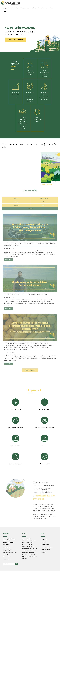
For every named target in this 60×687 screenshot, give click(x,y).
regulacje (16, 205)
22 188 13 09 (7, 550)
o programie (5, 8)
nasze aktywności (50, 8)
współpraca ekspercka (37, 8)
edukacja (16, 202)
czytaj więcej (8, 259)
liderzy (44, 205)
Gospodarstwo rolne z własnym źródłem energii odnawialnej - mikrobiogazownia (30, 244)
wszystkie (30, 208)
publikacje (44, 202)
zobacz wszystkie (30, 370)
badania (16, 198)
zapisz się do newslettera (15, 40)
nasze (30, 390)
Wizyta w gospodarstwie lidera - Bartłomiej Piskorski (26, 294)
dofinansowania (24, 8)
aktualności (14, 8)
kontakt (4, 11)
